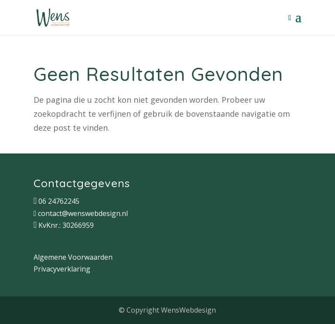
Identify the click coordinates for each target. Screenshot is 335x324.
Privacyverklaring (62, 269)
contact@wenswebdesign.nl (83, 213)
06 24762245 (58, 201)
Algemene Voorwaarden (73, 257)
